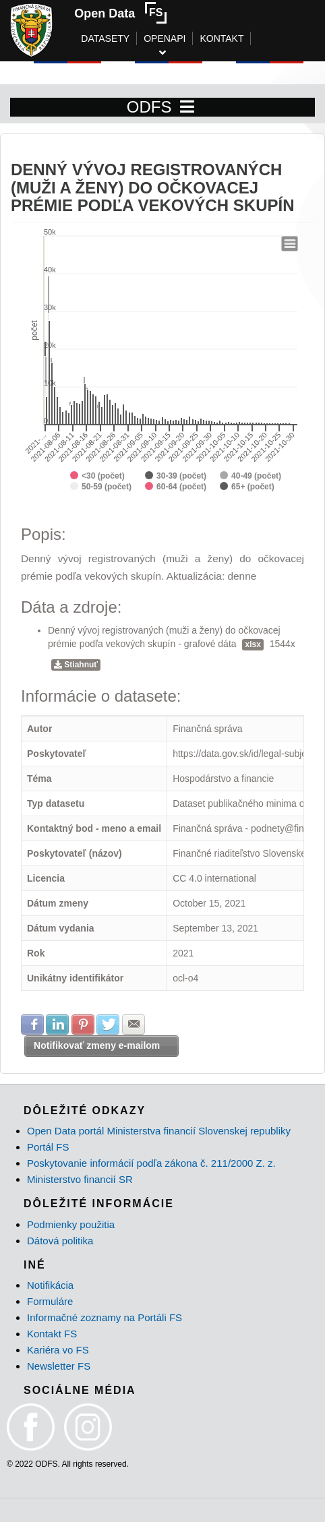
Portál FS (48, 1147)
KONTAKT (221, 38)
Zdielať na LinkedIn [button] (57, 1024)
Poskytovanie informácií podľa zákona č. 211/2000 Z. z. (151, 1163)
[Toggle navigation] (187, 107)
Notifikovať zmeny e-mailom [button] (97, 1045)
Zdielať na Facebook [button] (32, 1024)
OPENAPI (164, 38)
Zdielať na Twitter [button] (107, 1024)
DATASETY (105, 38)
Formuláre (50, 1301)
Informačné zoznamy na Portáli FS (104, 1317)
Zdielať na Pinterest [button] (82, 1024)
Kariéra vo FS (58, 1350)
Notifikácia (50, 1285)
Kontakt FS (52, 1333)
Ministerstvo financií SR (80, 1179)
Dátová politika (60, 1240)
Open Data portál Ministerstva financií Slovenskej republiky (159, 1130)
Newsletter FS (58, 1366)
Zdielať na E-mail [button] (133, 1024)
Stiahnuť (76, 664)
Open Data (104, 13)
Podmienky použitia (71, 1224)
